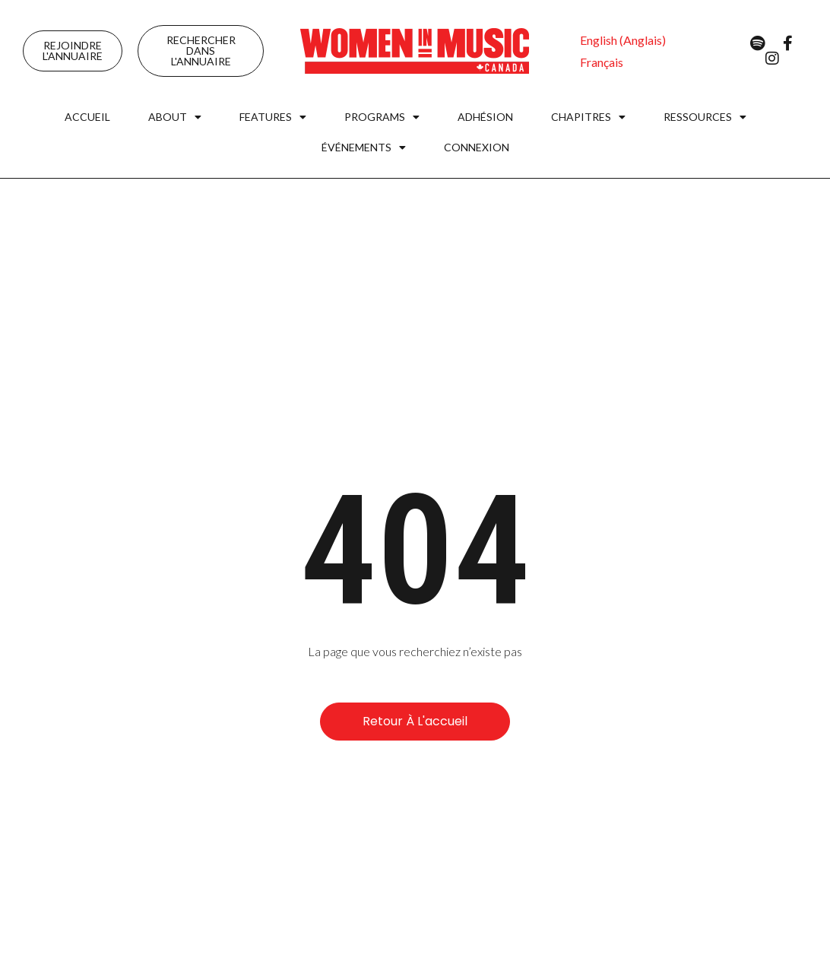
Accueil (87, 116)
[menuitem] (622, 40)
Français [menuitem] (601, 62)
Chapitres (588, 117)
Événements (364, 147)
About (174, 117)
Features (272, 117)
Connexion (476, 147)
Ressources (705, 117)
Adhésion (485, 116)
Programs (382, 117)
